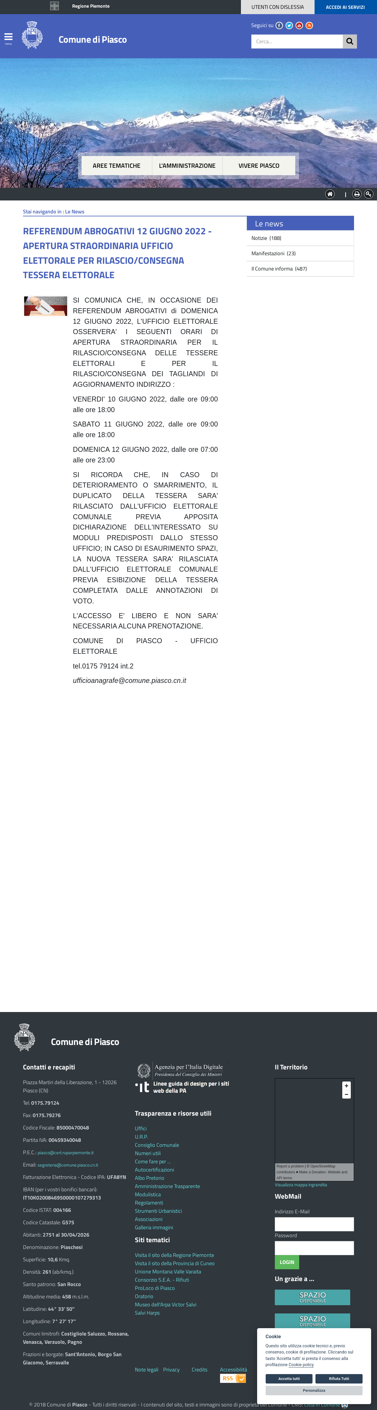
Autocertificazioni (154, 1170)
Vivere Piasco (259, 165)
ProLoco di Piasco (155, 1288)
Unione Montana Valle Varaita (168, 1271)
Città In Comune (322, 1405)
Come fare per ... (153, 1161)
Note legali (146, 1369)
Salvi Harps (147, 1313)
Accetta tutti (289, 1378)
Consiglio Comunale (157, 1145)
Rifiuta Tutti (339, 1378)
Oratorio (144, 1296)
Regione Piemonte (91, 5)
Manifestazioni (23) (273, 253)
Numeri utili (148, 1153)
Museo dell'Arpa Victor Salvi (165, 1304)
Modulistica (148, 1194)
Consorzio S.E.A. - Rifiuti (162, 1280)
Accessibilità (233, 1369)
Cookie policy (301, 1364)
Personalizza (314, 1390)
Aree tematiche (116, 165)
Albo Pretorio (149, 1178)
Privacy (171, 1369)
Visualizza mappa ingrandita (301, 1184)
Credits (199, 1369)
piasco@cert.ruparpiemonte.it (66, 1152)
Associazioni (149, 1219)
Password (286, 1235)
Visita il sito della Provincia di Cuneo (175, 1263)
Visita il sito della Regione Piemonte (174, 1255)
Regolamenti (149, 1203)
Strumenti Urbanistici (158, 1211)
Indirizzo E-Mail (292, 1211)
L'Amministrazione (184, 194)
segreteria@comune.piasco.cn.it (68, 1165)
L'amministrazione (187, 165)
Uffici (141, 1128)
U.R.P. (141, 1137)
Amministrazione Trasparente (167, 1186)
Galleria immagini (154, 1227)
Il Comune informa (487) (278, 269)
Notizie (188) (265, 238)
